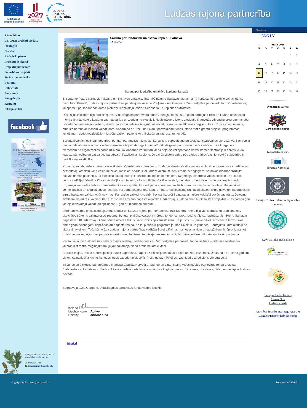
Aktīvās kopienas (15, 56)
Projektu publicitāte (17, 67)
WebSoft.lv (294, 382)
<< (259, 45)
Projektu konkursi (16, 61)
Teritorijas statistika (17, 77)
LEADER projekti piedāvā (22, 40)
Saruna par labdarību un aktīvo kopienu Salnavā (146, 38)
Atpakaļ (72, 343)
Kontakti (10, 103)
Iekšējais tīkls (13, 109)
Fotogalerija (12, 98)
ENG (265, 36)
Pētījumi (10, 82)
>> (297, 45)
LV (272, 36)
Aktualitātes (12, 35)
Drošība (10, 51)
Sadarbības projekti (17, 72)
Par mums (11, 93)
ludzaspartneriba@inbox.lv (40, 366)
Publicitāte (11, 88)
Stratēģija (11, 46)
